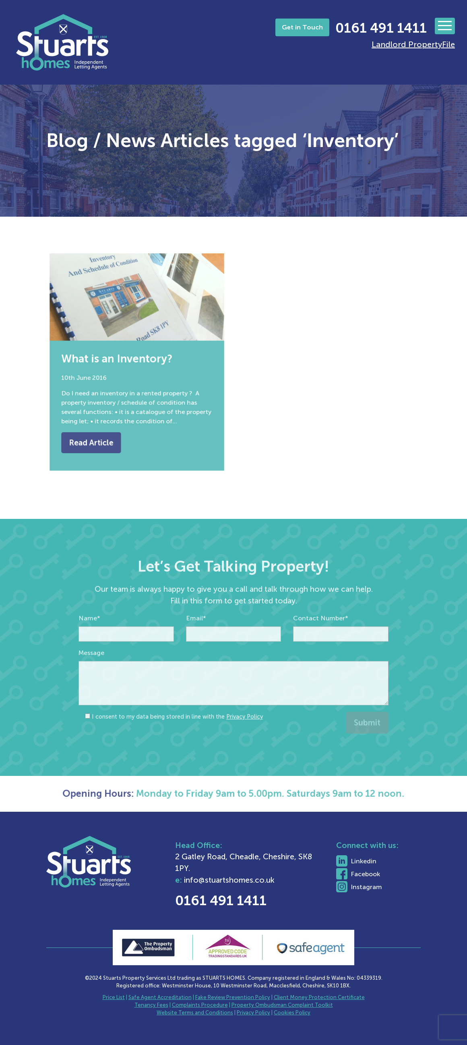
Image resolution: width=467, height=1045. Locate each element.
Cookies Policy (292, 1013)
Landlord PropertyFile (413, 44)
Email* (196, 636)
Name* (89, 636)
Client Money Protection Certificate (319, 997)
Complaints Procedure (200, 1005)
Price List (114, 997)
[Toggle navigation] (445, 26)
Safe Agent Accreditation (160, 997)
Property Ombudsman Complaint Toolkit (282, 1005)
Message (91, 670)
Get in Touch (302, 27)
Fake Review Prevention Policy (232, 997)
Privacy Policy (244, 734)
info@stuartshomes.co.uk (253, 880)
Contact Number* (320, 636)
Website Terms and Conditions (195, 1013)
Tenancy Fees (151, 1005)
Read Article (96, 433)
